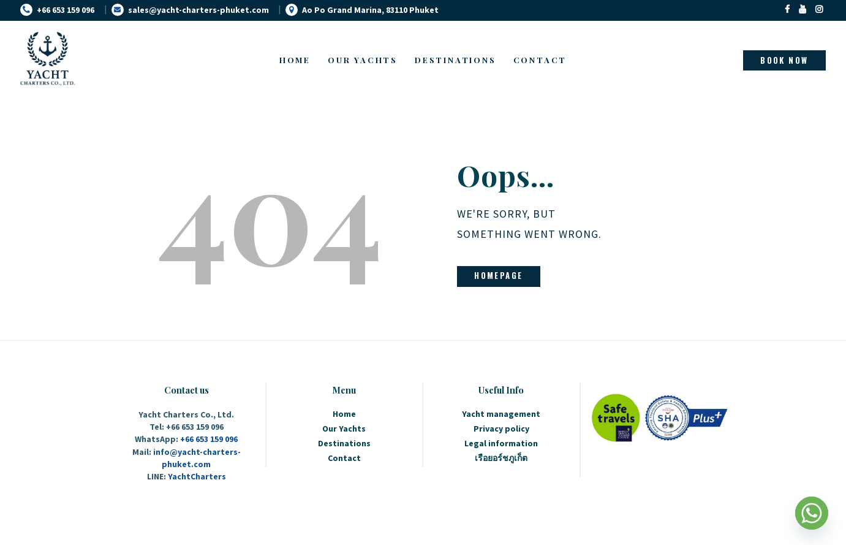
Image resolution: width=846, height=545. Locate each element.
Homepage (498, 275)
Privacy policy (501, 428)
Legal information (501, 443)
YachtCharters (197, 476)
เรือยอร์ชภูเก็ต (501, 457)
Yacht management (501, 413)
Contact (344, 457)
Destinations (344, 443)
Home (344, 413)
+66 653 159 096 (209, 438)
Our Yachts (344, 428)
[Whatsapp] (811, 513)
